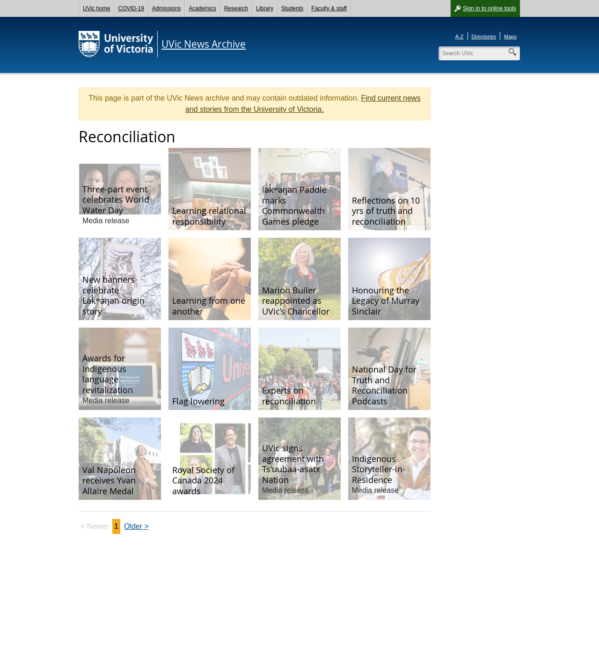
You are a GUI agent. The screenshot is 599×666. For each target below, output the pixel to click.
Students (292, 8)
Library (264, 8)
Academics (202, 8)
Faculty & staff (329, 8)
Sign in (489, 8)
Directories (484, 36)
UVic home (96, 8)
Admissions (166, 8)
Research (236, 8)
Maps (510, 36)
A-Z (459, 36)
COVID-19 (131, 8)
